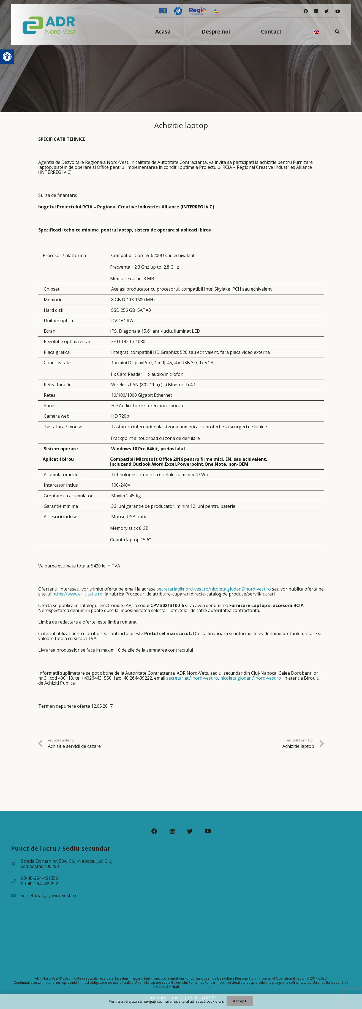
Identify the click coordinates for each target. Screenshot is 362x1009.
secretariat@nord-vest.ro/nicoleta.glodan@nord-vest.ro (214, 589)
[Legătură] (49, 24)
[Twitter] (327, 11)
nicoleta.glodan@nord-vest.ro (250, 678)
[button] (7, 56)
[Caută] (337, 31)
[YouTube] (337, 11)
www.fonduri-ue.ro (194, 986)
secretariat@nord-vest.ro (192, 678)
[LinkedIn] (316, 11)
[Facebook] (306, 11)
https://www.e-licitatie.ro (77, 594)
